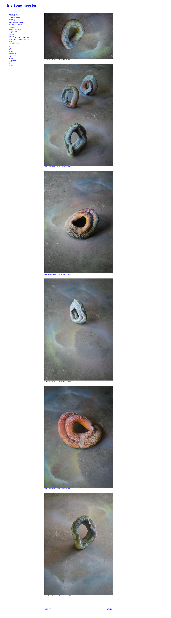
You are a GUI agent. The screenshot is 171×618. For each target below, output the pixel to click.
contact (11, 67)
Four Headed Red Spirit (16, 24)
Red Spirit (11, 33)
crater (10, 45)
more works (12, 60)
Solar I (10, 26)
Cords (10, 56)
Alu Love (11, 34)
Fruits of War (12, 19)
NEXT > (109, 609)
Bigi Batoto (12, 28)
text (10, 63)
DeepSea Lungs (13, 16)
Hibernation (12, 53)
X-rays (10, 48)
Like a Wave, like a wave (16, 22)
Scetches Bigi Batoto (15, 29)
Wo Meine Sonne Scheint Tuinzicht (19, 38)
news (10, 62)
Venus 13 (11, 41)
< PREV (47, 609)
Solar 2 (11, 51)
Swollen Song (13, 31)
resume (11, 65)
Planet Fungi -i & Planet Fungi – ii (18, 39)
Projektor (11, 36)
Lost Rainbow (13, 21)
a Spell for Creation (14, 17)
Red (10, 46)
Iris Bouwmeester (22, 5)
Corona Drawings (14, 43)
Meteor (11, 50)
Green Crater (12, 55)
